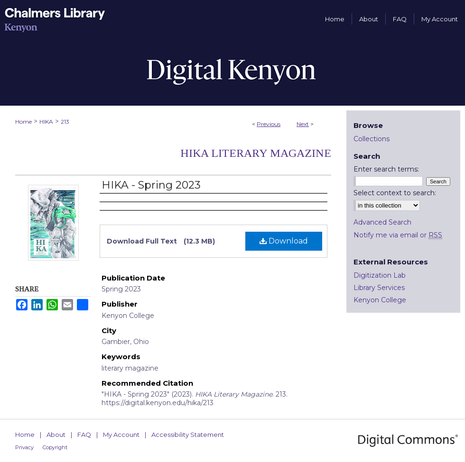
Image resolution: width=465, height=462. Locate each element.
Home (23, 121)
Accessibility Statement (187, 434)
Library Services (379, 287)
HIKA (46, 121)
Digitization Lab (379, 275)
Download (284, 240)
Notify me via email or (397, 235)
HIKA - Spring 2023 (151, 185)
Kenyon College (379, 300)
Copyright (55, 447)
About (55, 434)
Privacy (24, 447)
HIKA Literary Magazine (255, 153)
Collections (371, 139)
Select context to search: (394, 193)
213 (65, 121)
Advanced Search (382, 222)
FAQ (84, 434)
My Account (121, 434)
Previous (268, 123)
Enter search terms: (386, 169)
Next (303, 123)
